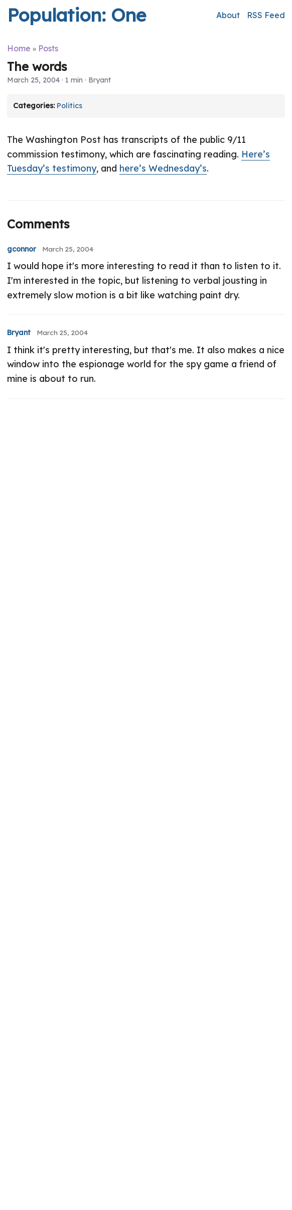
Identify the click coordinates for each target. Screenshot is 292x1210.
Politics (69, 105)
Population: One (76, 15)
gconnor (21, 249)
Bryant (19, 332)
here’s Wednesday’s (163, 168)
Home (19, 48)
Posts (48, 48)
